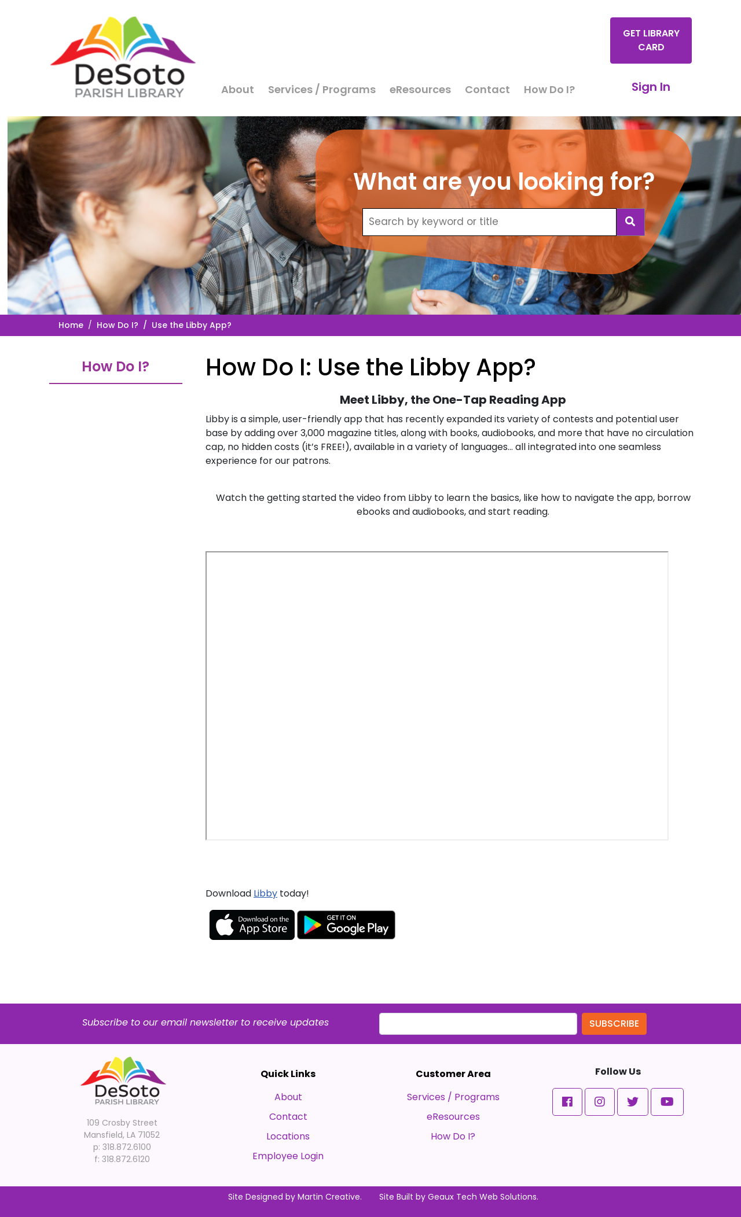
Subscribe (614, 1023)
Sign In (651, 87)
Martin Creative (329, 1197)
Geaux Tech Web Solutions (482, 1197)
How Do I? (549, 89)
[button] (567, 1102)
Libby (265, 893)
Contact (487, 89)
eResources (420, 89)
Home (70, 325)
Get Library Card (651, 40)
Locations (288, 1136)
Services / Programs (322, 89)
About (237, 89)
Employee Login (288, 1156)
